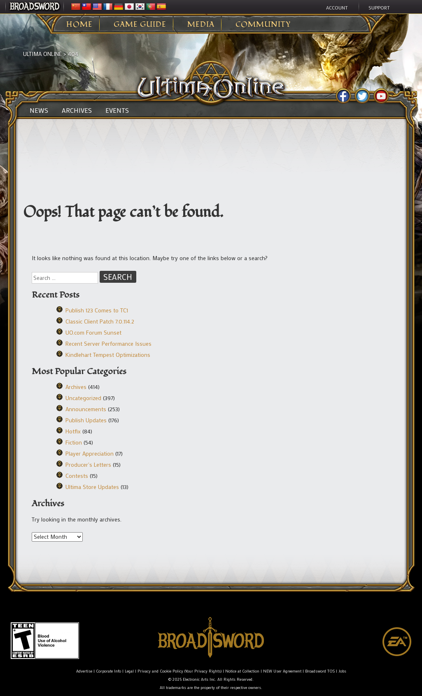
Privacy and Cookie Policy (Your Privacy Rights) (179, 671)
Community (263, 25)
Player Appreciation (89, 453)
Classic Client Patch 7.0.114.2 (99, 321)
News (39, 110)
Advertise (84, 671)
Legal (129, 671)
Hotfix (73, 431)
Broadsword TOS (320, 671)
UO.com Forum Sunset (93, 332)
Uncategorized (83, 398)
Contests (76, 476)
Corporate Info (108, 671)
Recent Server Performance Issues (108, 343)
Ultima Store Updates (92, 487)
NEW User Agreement (282, 671)
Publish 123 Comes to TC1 (96, 310)
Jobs (342, 671)
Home (79, 25)
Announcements (85, 409)
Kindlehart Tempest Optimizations (107, 354)
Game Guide (140, 25)
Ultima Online (42, 54)
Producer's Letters (88, 464)
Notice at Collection (242, 671)
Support (379, 7)
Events (117, 110)
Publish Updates (86, 420)
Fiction (73, 442)
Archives (77, 110)
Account (337, 7)
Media (200, 25)
